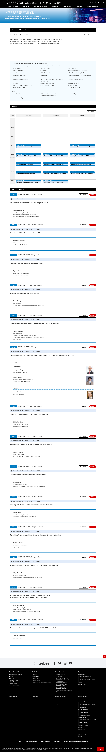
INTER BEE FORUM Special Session (64, 679)
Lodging (57, 702)
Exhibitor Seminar (36, 680)
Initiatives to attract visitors (84, 723)
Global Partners (13, 681)
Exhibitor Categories (82, 701)
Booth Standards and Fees (84, 711)
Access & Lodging (92, 6)
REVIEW (34, 701)
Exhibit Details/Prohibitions (84, 715)
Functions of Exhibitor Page (84, 725)
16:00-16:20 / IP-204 (48, 172)
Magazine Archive (82, 684)
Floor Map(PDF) (36, 676)
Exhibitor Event (36, 678)
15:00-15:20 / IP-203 (48, 163)
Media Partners (13, 683)
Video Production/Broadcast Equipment (87, 679)
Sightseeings (58, 704)
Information (12, 699)
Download (79, 6)
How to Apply (81, 714)
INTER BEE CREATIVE (61, 687)
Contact (80, 736)
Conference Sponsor (83, 722)
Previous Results (81, 729)
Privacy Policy (45, 741)
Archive (11, 676)
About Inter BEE (13, 6)
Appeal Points (81, 699)
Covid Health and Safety (15, 685)
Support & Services (82, 717)
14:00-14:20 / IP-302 (75, 154)
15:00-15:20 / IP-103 (21, 163)
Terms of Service (31, 741)
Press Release (13, 701)
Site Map (57, 741)
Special (80, 682)
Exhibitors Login (81, 731)
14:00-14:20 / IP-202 (48, 154)
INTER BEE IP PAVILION (61, 688)
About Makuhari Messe (60, 701)
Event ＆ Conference (40, 6)
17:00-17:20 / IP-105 (21, 180)
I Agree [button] (100, 749)
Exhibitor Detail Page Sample (85, 734)
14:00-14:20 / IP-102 (21, 154)
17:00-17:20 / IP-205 (48, 180)
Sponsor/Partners (14, 680)
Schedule (80, 727)
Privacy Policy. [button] (42, 749)
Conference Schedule (60, 674)
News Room (67, 6)
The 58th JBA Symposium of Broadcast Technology (64, 691)
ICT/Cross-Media (82, 707)
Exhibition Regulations (83, 709)
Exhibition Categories (83, 712)
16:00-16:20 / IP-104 (21, 172)
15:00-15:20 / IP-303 (75, 163)
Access (57, 699)
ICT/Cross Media (82, 680)
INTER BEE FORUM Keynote (62, 678)
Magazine (55, 6)
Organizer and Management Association (76, 741)
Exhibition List (35, 674)
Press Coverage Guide (14, 702)
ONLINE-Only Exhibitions (83, 732)
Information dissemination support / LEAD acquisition (87, 720)
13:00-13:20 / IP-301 (75, 145)
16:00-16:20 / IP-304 (75, 172)
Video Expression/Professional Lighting (87, 677)
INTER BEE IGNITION (60, 685)
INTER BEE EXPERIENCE (61, 682)
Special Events (59, 676)
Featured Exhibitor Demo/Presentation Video (42, 682)
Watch (92, 194)
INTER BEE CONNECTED (61, 684)
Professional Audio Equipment (85, 676)
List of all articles (81, 674)
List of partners (13, 678)
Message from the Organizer (16, 674)
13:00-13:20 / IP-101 (21, 145)
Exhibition (26, 6)
